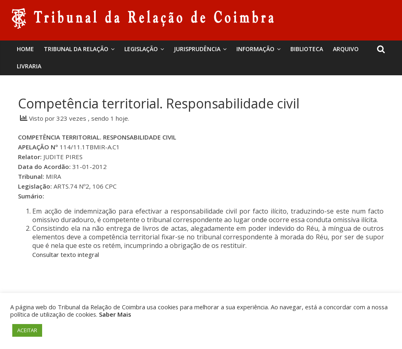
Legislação (141, 49)
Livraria (29, 66)
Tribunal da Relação (76, 49)
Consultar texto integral (65, 254)
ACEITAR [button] (27, 330)
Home (25, 49)
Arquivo (346, 49)
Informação (255, 49)
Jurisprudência (197, 49)
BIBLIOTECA (306, 49)
